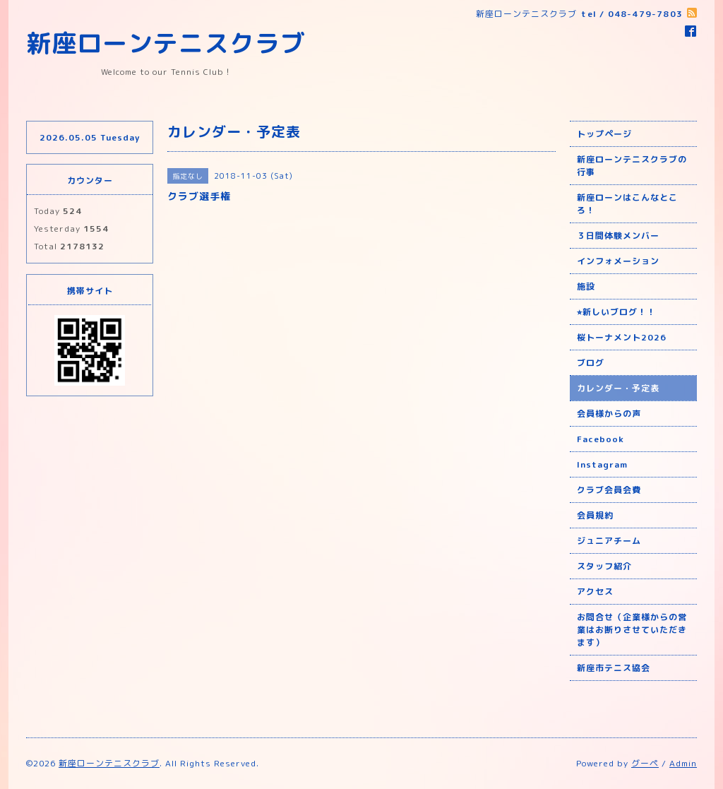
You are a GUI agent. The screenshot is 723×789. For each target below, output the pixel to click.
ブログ (590, 363)
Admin (683, 763)
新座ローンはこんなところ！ (627, 203)
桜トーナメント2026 (622, 337)
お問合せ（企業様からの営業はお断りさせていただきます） (632, 629)
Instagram (602, 464)
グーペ (645, 763)
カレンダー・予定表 (618, 388)
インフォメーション (618, 261)
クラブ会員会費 (609, 490)
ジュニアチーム (609, 541)
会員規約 (595, 515)
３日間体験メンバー (618, 236)
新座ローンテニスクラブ (166, 42)
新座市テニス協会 (613, 668)
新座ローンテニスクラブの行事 (632, 165)
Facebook (600, 439)
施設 (586, 286)
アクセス (595, 592)
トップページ (604, 134)
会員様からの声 (609, 414)
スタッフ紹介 (604, 566)
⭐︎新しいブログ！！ (616, 312)
